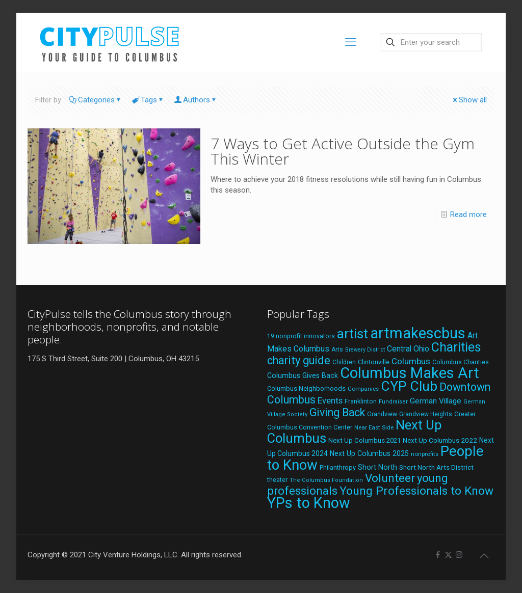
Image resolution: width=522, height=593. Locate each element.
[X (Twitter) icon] (448, 554)
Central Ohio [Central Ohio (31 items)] (408, 349)
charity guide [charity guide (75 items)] (298, 360)
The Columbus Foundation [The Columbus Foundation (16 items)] (326, 480)
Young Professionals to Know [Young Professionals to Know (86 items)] (416, 491)
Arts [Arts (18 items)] (337, 349)
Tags (148, 99)
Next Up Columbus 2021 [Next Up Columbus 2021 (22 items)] (364, 440)
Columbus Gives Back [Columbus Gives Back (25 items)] (302, 375)
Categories (95, 99)
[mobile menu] (350, 42)
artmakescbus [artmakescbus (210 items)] (417, 333)
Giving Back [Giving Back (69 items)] (337, 412)
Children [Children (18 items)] (344, 362)
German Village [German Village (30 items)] (435, 401)
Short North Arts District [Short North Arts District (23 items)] (436, 467)
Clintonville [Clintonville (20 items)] (373, 362)
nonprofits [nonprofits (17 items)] (424, 453)
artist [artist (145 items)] (352, 333)
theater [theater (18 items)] (277, 479)
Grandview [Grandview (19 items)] (382, 414)
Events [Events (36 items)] (330, 400)
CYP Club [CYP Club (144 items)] (409, 386)
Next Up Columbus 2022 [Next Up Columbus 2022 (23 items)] (440, 440)
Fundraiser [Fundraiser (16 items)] (393, 401)
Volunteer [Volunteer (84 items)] (390, 478)
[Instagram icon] (459, 554)
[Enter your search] (431, 42)
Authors (196, 99)
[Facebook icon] (437, 554)
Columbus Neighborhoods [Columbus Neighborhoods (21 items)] (306, 388)
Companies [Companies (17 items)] (363, 388)
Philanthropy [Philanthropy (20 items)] (338, 467)
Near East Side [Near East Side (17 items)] (374, 427)
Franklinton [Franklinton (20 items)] (361, 401)
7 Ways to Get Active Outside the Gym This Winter (343, 151)
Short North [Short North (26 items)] (377, 467)
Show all (469, 99)
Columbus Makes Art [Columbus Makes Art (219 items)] (409, 373)
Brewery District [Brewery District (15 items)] (365, 349)
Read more (468, 214)
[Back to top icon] (483, 556)
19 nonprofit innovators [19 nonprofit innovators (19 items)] (301, 336)
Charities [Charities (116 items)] (456, 347)
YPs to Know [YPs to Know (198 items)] (308, 502)
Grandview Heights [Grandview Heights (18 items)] (425, 414)
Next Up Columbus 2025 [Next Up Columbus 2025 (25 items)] (369, 453)
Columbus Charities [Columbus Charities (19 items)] (460, 362)
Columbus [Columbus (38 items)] (411, 361)
